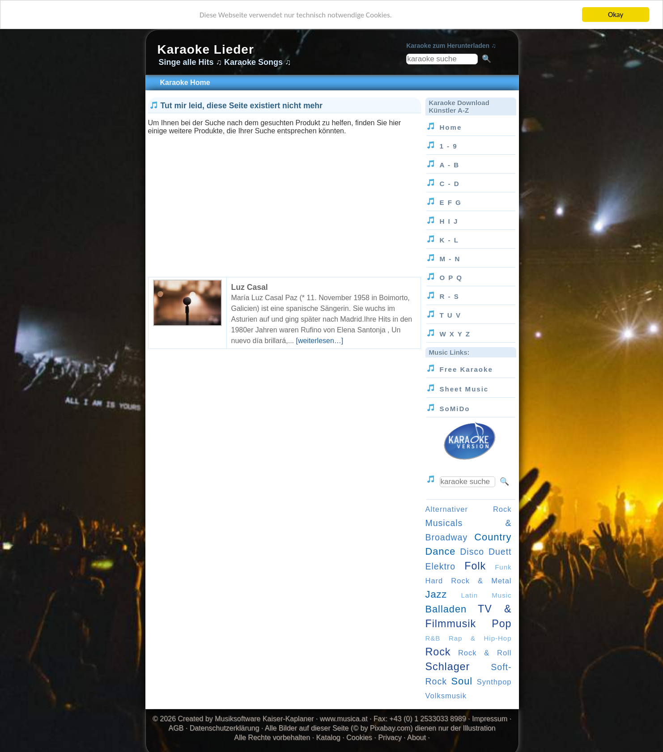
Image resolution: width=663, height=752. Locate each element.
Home (451, 127)
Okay (615, 14)
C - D (450, 183)
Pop (501, 623)
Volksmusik (446, 696)
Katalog (328, 737)
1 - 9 (449, 146)
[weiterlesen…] (319, 340)
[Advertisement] (284, 197)
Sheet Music (464, 389)
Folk (475, 566)
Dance (440, 551)
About (416, 737)
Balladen (446, 609)
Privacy (389, 737)
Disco (472, 552)
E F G (451, 202)
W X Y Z (455, 334)
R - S (449, 296)
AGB (176, 728)
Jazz (436, 594)
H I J (449, 221)
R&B (433, 638)
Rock (438, 652)
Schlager (447, 666)
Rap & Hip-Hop (480, 638)
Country (492, 537)
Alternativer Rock (468, 509)
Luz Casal (249, 287)
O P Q (451, 277)
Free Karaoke (466, 369)
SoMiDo (455, 408)
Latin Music (486, 595)
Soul (462, 681)
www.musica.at (344, 718)
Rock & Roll (485, 653)
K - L (449, 240)
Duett (500, 552)
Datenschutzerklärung (224, 728)
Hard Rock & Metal (468, 581)
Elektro (440, 566)
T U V (450, 315)
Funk (503, 567)
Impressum (489, 718)
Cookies (359, 737)
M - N (450, 259)
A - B (450, 165)
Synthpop (494, 682)
